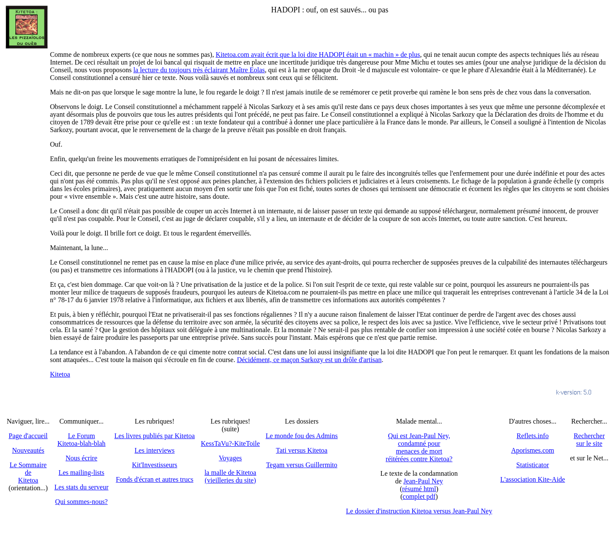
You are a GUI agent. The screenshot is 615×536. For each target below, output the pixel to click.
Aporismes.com (532, 450)
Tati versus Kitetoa (302, 450)
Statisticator (532, 464)
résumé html (419, 488)
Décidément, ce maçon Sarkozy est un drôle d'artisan (309, 359)
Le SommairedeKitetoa (28, 472)
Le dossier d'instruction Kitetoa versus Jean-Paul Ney (419, 511)
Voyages (230, 458)
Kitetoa (60, 374)
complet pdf (419, 496)
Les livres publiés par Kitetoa (154, 435)
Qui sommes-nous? (81, 501)
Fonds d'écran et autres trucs (154, 479)
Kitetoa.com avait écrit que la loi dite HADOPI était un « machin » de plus (318, 54)
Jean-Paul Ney (423, 481)
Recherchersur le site (589, 439)
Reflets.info (533, 435)
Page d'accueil (28, 435)
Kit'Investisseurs (154, 464)
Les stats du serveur (81, 487)
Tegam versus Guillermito (301, 464)
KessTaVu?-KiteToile (230, 443)
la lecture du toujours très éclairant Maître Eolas (199, 70)
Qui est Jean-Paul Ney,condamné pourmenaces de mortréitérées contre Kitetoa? (419, 447)
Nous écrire (81, 458)
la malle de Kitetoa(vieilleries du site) (230, 476)
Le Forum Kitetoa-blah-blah (81, 439)
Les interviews (155, 450)
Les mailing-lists (81, 472)
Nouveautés (28, 450)
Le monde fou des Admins (302, 435)
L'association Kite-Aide (532, 479)
